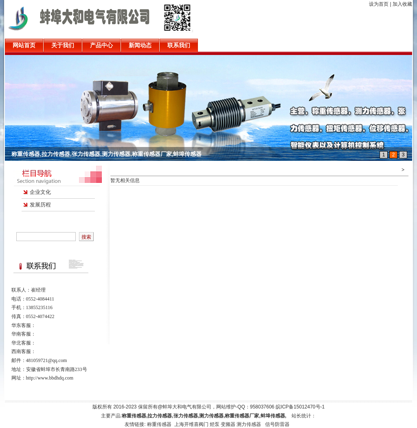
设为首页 (378, 4)
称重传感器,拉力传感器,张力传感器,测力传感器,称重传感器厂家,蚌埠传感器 (106, 154)
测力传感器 (249, 424)
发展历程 (40, 205)
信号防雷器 (277, 424)
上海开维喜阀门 (191, 424)
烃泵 (214, 424)
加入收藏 (402, 4)
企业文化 (40, 192)
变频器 (228, 424)
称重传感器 (160, 424)
